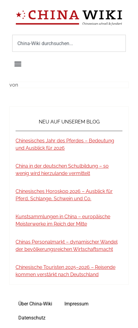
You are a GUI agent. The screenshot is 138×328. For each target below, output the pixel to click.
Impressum (76, 304)
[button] (18, 64)
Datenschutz (31, 318)
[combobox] (69, 43)
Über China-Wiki (35, 304)
